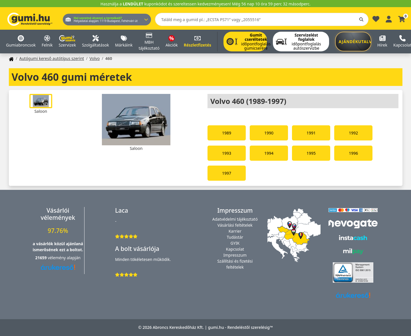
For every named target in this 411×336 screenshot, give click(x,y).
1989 (226, 133)
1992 (353, 133)
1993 (226, 153)
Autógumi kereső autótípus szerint (51, 58)
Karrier (235, 231)
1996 (353, 153)
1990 (268, 133)
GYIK (235, 243)
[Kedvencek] (375, 20)
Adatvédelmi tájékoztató (235, 219)
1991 (311, 133)
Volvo (95, 58)
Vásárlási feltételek (235, 225)
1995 (311, 153)
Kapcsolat (235, 249)
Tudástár (235, 237)
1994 (268, 153)
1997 (226, 173)
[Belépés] (388, 18)
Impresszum (235, 255)
